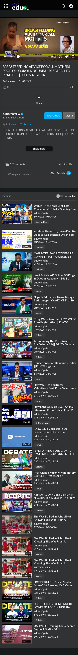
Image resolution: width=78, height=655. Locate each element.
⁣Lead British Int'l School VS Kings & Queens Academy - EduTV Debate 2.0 (54, 278)
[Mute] (67, 56)
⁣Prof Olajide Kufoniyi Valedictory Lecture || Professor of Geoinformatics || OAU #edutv (55, 476)
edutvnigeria (13, 113)
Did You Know (42, 423)
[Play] (4, 56)
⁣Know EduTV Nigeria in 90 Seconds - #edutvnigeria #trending (50, 432)
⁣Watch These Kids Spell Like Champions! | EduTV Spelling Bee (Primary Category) (55, 209)
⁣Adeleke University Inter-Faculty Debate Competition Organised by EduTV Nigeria (55, 234)
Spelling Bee (41, 222)
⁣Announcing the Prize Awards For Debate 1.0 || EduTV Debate (54, 342)
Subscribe (53, 115)
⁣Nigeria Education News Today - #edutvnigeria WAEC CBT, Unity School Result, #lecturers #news (54, 300)
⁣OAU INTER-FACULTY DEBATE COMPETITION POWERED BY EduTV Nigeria (53, 256)
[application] (39, 39)
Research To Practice (21, 124)
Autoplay (70, 196)
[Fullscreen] (73, 56)
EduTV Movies (42, 567)
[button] (71, 6)
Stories (38, 554)
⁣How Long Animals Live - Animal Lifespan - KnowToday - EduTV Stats (53, 410)
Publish (64, 173)
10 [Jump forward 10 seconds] (61, 56)
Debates (39, 247)
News (38, 291)
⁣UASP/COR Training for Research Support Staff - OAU (54, 627)
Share (39, 100)
